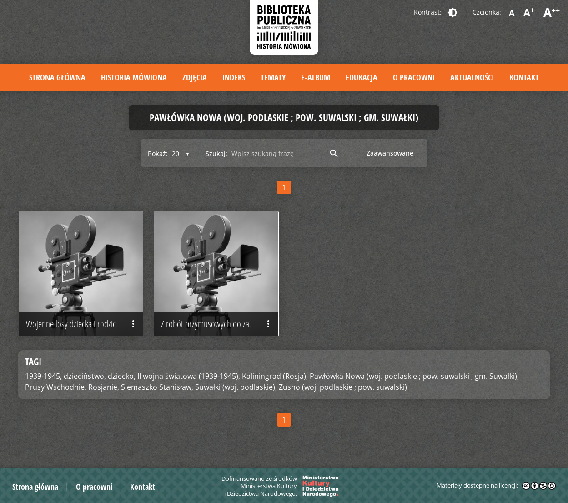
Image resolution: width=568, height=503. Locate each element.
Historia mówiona (134, 77)
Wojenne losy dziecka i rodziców (82, 324)
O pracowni (414, 77)
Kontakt (524, 77)
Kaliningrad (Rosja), (275, 376)
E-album (315, 77)
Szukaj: (216, 153)
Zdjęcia (194, 77)
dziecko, (122, 376)
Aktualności (472, 77)
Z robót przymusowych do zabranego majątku (219, 324)
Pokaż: (158, 153)
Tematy (273, 77)
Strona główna (57, 77)
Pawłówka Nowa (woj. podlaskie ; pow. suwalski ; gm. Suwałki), (414, 376)
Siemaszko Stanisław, (157, 387)
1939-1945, (43, 376)
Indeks (233, 77)
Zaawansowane (390, 153)
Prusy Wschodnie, (55, 387)
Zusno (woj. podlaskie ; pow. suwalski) (343, 387)
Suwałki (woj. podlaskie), (236, 387)
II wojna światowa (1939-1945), (188, 376)
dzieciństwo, (85, 376)
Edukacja (361, 77)
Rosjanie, (103, 387)
